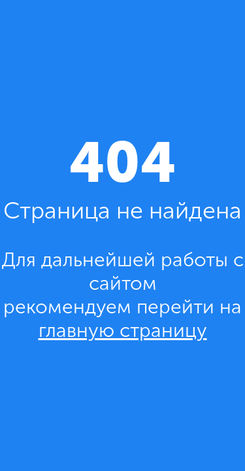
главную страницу (123, 330)
